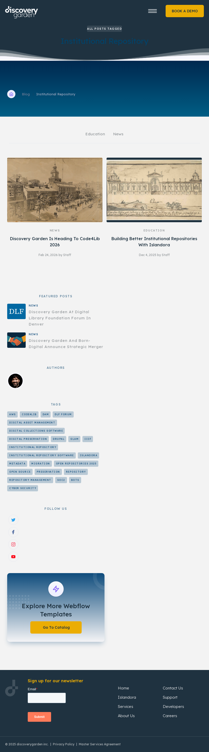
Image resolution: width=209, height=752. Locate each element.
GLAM (74, 439)
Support (170, 697)
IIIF (87, 439)
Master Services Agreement (100, 744)
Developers (173, 706)
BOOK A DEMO (185, 11)
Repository (76, 471)
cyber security (22, 488)
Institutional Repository (32, 447)
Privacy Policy (63, 744)
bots (75, 480)
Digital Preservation (28, 439)
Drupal (58, 439)
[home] (28, 10)
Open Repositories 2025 (76, 463)
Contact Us (173, 688)
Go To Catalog (56, 627)
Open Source (20, 471)
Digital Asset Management (32, 422)
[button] (153, 11)
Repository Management (30, 480)
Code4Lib (29, 414)
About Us (126, 715)
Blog (26, 94)
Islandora (89, 455)
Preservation (48, 471)
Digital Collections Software (36, 430)
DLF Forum (63, 414)
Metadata (17, 463)
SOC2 (61, 480)
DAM (46, 414)
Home (123, 688)
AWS (12, 414)
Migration (40, 463)
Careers (170, 715)
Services (125, 706)
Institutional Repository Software (41, 455)
